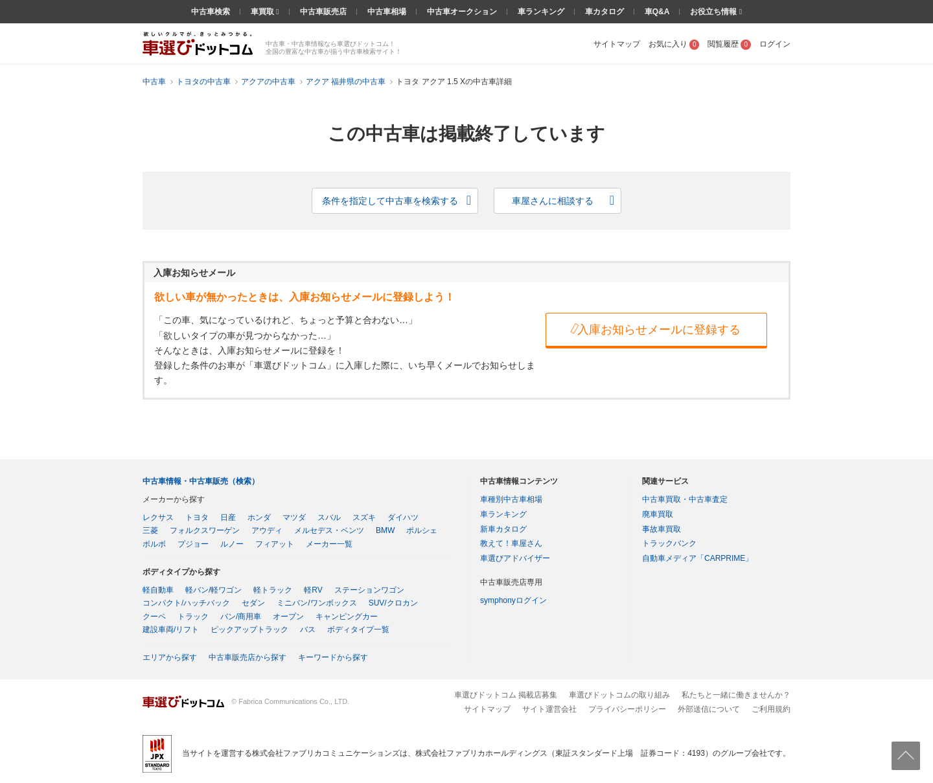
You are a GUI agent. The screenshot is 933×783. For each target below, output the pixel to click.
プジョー (193, 544)
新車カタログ (503, 529)
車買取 (263, 11)
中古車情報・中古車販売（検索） (201, 481)
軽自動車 (158, 590)
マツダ (294, 517)
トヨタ (197, 517)
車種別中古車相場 (511, 499)
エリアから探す (170, 657)
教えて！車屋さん (511, 543)
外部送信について (709, 709)
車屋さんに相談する (552, 201)
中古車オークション (462, 11)
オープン (288, 616)
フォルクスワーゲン (205, 530)
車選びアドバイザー (515, 558)
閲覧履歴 (729, 44)
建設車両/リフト (171, 629)
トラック (193, 616)
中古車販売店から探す (247, 657)
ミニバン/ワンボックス (316, 602)
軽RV (313, 590)
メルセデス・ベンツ (329, 530)
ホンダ (259, 517)
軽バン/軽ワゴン (213, 590)
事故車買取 (661, 529)
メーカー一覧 (329, 544)
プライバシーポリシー (627, 709)
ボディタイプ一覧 (358, 629)
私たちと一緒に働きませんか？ (736, 694)
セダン (253, 602)
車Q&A (657, 11)
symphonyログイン (513, 600)
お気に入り (674, 44)
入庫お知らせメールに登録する (654, 329)
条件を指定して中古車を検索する (390, 201)
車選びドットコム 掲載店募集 (505, 694)
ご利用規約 (771, 709)
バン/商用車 (240, 616)
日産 (228, 517)
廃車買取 (657, 514)
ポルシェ (421, 530)
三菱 (150, 530)
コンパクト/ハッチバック (186, 602)
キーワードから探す (333, 657)
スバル (329, 517)
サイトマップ (616, 44)
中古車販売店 (323, 11)
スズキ (364, 517)
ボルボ (154, 544)
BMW (385, 530)
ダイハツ (403, 517)
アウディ (266, 530)
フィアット (274, 544)
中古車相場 (386, 11)
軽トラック (272, 590)
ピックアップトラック (249, 629)
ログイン (774, 44)
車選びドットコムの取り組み (619, 694)
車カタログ (604, 11)
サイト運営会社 (549, 709)
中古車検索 (210, 11)
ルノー (232, 544)
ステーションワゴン (369, 590)
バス (308, 629)
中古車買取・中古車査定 (685, 499)
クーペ (154, 616)
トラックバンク (669, 543)
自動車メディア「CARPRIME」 (697, 558)
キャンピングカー (347, 616)
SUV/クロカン (393, 602)
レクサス (158, 517)
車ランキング (541, 11)
